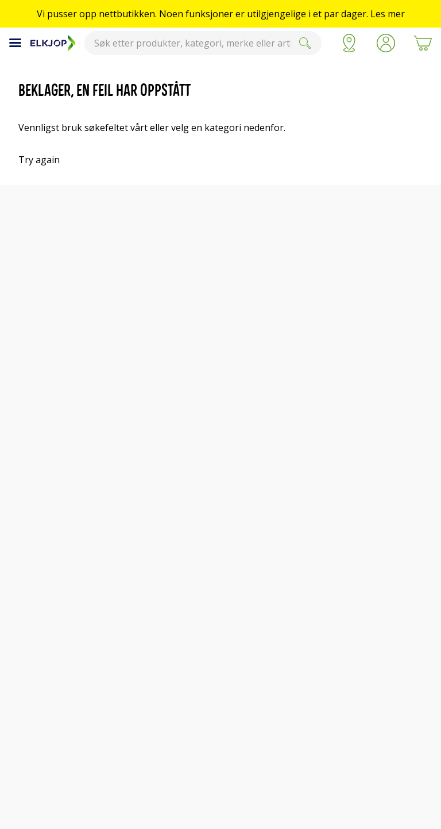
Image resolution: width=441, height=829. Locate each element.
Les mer (387, 13)
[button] (386, 43)
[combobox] (203, 43)
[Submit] (305, 43)
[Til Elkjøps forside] (52, 43)
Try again (39, 159)
